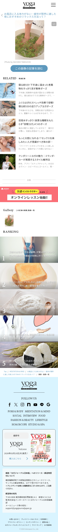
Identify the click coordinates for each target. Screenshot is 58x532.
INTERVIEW (30, 416)
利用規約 (44, 519)
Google (48, 405)
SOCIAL (17, 416)
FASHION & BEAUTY (22, 420)
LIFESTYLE (41, 420)
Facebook (9, 405)
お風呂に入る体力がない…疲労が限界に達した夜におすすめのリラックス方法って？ (30, 15)
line (42, 405)
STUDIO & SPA (36, 424)
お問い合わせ (14, 519)
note (29, 405)
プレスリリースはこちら (29, 519)
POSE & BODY (15, 411)
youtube (35, 405)
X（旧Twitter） (16, 405)
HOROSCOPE (19, 424)
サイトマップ (36, 525)
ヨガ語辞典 (48, 525)
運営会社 (45, 522)
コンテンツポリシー (33, 522)
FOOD (42, 416)
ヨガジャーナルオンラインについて (17, 525)
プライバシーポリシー (15, 522)
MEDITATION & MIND (37, 411)
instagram (22, 405)
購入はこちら (15, 458)
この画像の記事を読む (29, 68)
